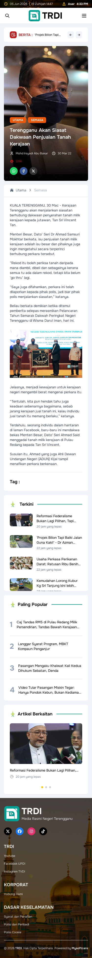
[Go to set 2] (46, 787)
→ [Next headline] (79, 35)
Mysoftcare (80, 948)
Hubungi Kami (13, 894)
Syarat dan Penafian (18, 917)
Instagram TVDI (14, 871)
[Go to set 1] (42, 787)
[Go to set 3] (50, 787)
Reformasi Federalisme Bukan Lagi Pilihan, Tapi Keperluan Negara (48, 35)
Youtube (9, 856)
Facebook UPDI (14, 864)
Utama (18, 120)
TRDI (18, 948)
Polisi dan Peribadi (16, 924)
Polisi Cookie (12, 932)
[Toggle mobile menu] (84, 16)
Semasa (37, 120)
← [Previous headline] (70, 35)
